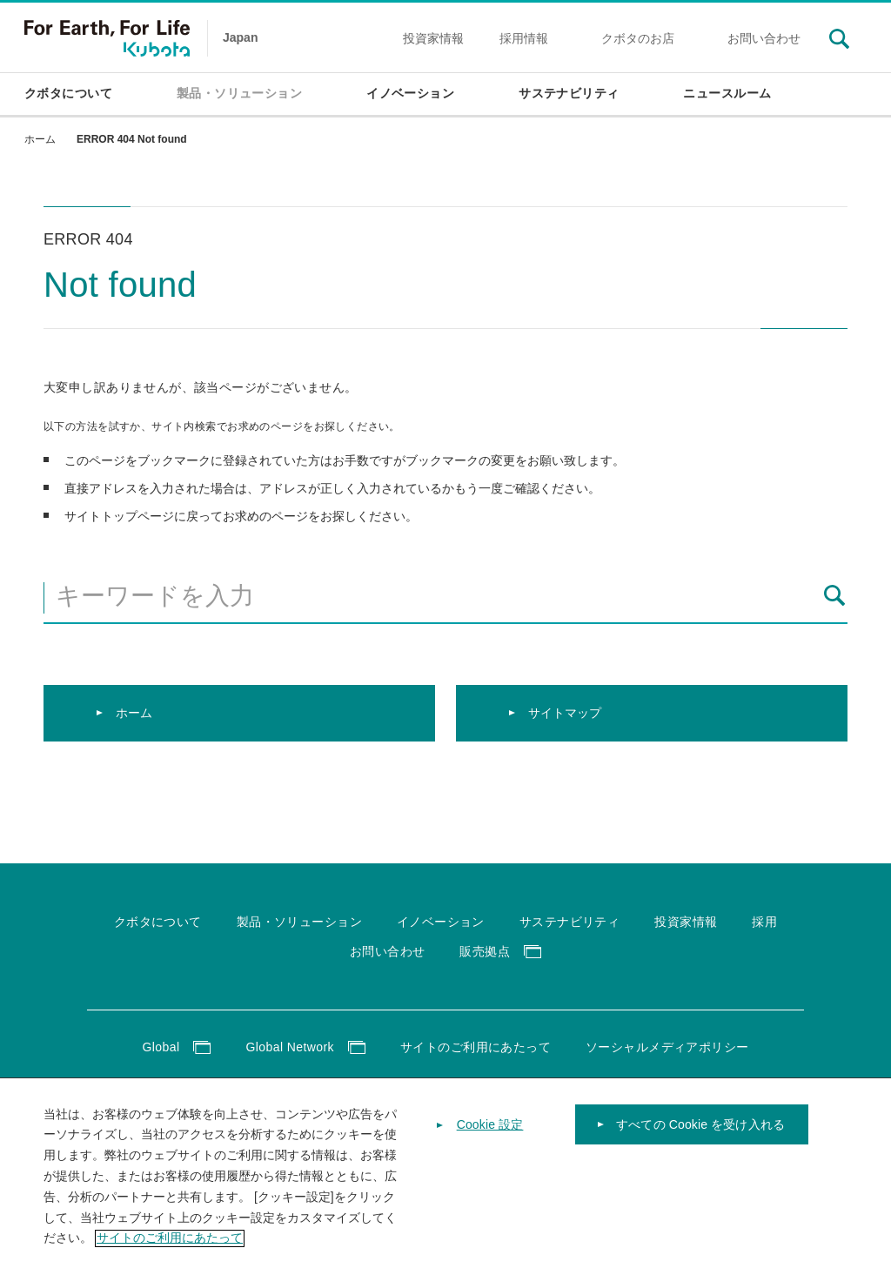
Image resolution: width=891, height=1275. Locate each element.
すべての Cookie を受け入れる (700, 1140)
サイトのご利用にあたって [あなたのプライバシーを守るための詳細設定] (170, 1253)
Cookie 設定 (490, 1140)
